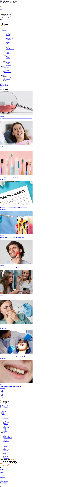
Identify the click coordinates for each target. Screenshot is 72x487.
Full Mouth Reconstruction (8, 438)
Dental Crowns (8, 46)
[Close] (0, 21)
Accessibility (2, 475)
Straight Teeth (6, 429)
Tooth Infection (8, 42)
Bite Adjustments (8, 34)
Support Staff (8, 70)
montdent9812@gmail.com (4, 407)
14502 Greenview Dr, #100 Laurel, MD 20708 (4, 406)
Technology (5, 74)
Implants (7, 50)
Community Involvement (7, 72)
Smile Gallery (4, 30)
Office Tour (5, 73)
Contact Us (2, 472)
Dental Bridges (8, 45)
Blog (3, 75)
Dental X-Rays (8, 36)
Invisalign (7, 52)
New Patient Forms (7, 79)
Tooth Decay (8, 41)
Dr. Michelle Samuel (5, 411)
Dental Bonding (6, 433)
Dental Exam (6, 424)
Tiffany (3, 412)
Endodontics (6, 456)
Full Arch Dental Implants (10, 49)
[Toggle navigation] (1, 87)
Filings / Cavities (8, 48)
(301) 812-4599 (2, 0)
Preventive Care (8, 39)
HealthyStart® (8, 62)
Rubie (3, 413)
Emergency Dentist (5, 418)
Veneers (5, 442)
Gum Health (8, 37)
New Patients (6, 78)
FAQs (5, 71)
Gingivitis (7, 56)
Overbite (5, 448)
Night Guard (8, 58)
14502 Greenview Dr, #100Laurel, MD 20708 (4, 482)
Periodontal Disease (9, 59)
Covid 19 (5, 80)
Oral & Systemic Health (9, 38)
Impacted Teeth (8, 57)
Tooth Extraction (8, 65)
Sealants (7, 40)
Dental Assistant (8, 69)
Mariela (3, 414)
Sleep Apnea (8, 60)
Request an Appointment (4, 84)
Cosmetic (5, 51)
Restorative (6, 44)
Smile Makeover (8, 53)
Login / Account (2, 477)
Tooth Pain (7, 43)
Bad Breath (7, 33)
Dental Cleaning (8, 35)
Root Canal (7, 64)
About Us (3, 66)
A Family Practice (6, 67)
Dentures (7, 47)
